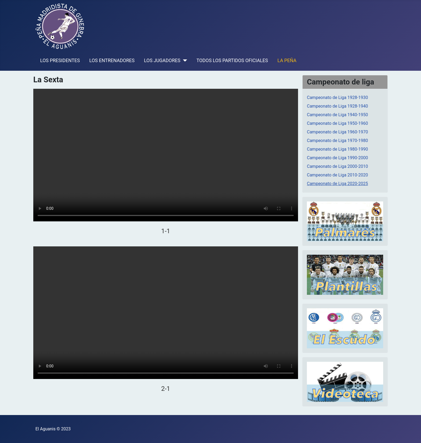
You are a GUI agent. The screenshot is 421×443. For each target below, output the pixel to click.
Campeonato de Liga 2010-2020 (337, 175)
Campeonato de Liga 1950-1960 (337, 123)
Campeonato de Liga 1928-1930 (337, 97)
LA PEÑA (286, 60)
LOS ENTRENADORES (112, 60)
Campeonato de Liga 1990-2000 (337, 157)
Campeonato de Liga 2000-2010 (337, 166)
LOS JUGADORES (162, 60)
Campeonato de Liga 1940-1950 (337, 114)
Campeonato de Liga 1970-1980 (337, 140)
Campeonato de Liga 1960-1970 (337, 131)
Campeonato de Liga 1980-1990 (337, 149)
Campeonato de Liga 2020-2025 (337, 183)
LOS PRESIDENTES (60, 60)
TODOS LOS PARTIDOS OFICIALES (232, 60)
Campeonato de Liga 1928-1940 (337, 106)
